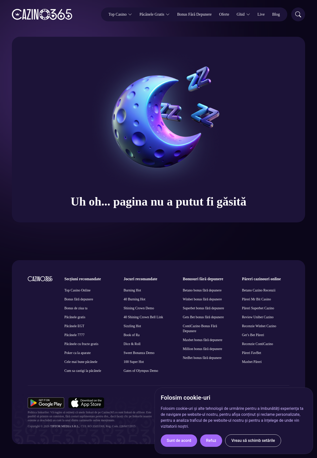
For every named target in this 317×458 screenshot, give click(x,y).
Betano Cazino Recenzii (258, 290)
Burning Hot (132, 290)
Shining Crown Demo (139, 308)
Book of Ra (132, 335)
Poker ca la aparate (77, 353)
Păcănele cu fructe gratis (81, 344)
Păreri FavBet (251, 353)
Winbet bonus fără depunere (202, 299)
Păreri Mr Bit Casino (256, 299)
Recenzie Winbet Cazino (259, 326)
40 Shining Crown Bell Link (143, 317)
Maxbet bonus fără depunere (202, 340)
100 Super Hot (134, 362)
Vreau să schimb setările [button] (253, 440)
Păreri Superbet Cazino (258, 308)
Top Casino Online (77, 290)
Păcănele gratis (74, 317)
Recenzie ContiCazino (257, 344)
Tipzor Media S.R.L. (64, 426)
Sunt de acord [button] (179, 440)
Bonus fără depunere (78, 299)
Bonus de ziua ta (75, 308)
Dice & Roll (132, 344)
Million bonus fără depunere (202, 349)
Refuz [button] (211, 440)
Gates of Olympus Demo (141, 371)
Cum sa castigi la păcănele (82, 371)
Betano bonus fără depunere (202, 290)
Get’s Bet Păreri (253, 335)
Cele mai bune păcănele (80, 362)
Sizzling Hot (132, 326)
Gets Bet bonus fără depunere (203, 317)
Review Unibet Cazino (258, 317)
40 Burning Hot (134, 299)
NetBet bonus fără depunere (202, 358)
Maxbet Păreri (252, 362)
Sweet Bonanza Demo (139, 353)
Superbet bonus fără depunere (203, 308)
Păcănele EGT (74, 326)
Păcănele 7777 (74, 335)
